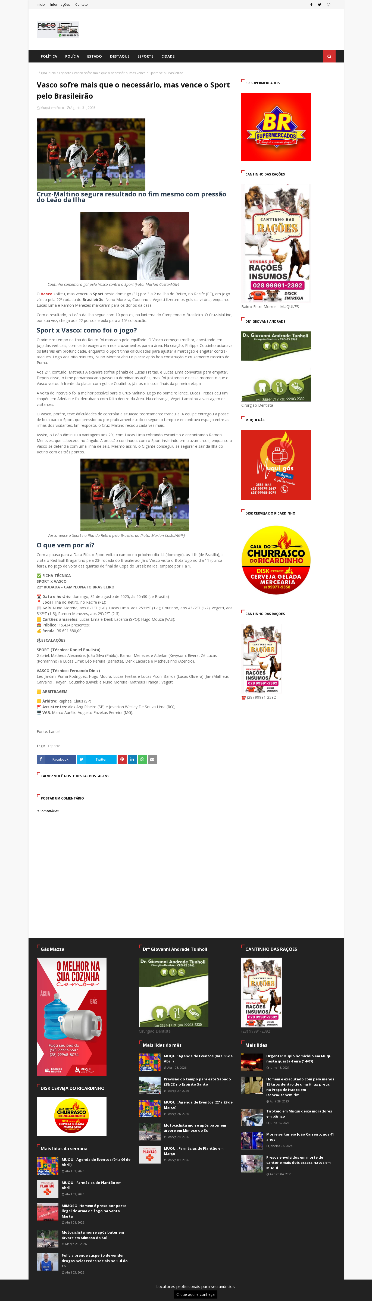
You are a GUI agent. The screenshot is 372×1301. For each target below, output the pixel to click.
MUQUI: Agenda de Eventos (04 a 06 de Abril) (96, 1162)
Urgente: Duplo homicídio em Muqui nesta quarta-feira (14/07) (299, 1059)
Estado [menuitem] (94, 56)
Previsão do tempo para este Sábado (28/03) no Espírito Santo (197, 1082)
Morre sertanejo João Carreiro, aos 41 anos (300, 1137)
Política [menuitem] (49, 56)
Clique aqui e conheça (195, 1294)
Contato (81, 4)
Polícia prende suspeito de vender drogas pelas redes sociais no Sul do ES (95, 1260)
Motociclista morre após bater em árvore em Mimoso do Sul (93, 1235)
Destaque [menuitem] (119, 56)
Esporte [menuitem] (145, 56)
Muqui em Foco (52, 107)
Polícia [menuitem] (72, 56)
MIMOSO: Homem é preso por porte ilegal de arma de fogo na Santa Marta (94, 1211)
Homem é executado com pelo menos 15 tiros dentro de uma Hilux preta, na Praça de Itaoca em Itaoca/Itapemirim (300, 1087)
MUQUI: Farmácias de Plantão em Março (194, 1151)
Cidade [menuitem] (167, 56)
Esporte (65, 73)
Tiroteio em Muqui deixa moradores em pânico (299, 1114)
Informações (60, 4)
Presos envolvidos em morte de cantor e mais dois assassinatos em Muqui (298, 1162)
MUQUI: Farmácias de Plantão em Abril (91, 1185)
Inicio (41, 4)
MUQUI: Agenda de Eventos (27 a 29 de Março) (198, 1105)
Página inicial (47, 73)
